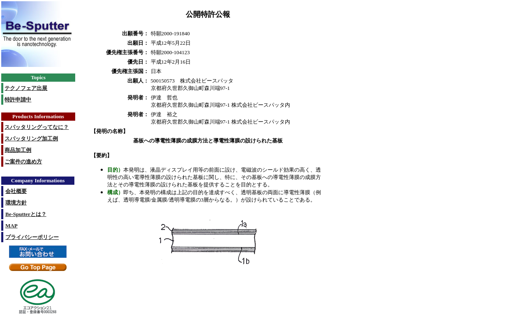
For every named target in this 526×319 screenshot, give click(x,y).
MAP (11, 226)
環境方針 (16, 203)
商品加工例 (18, 150)
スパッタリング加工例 (31, 138)
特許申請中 (18, 99)
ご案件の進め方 (23, 161)
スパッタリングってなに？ (37, 127)
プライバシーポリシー (32, 237)
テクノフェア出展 (26, 88)
